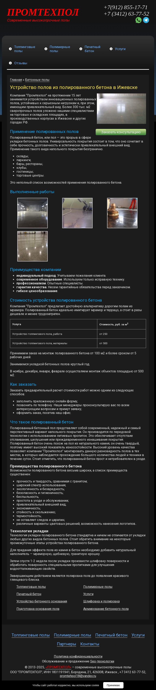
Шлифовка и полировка (101, 601)
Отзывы (20, 63)
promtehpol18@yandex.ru (78, 676)
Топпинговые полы (31, 587)
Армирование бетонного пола (106, 609)
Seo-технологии (102, 661)
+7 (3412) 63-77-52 (126, 14)
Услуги (120, 49)
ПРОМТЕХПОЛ (43, 12)
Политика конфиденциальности (78, 656)
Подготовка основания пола (37, 609)
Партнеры (66, 644)
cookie (95, 685)
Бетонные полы (37, 80)
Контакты (89, 644)
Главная (16, 80)
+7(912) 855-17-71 (126, 7)
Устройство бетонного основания (41, 601)
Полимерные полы (98, 587)
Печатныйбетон (92, 49)
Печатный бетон (28, 594)
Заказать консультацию (121, 132)
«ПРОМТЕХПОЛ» (58, 667)
